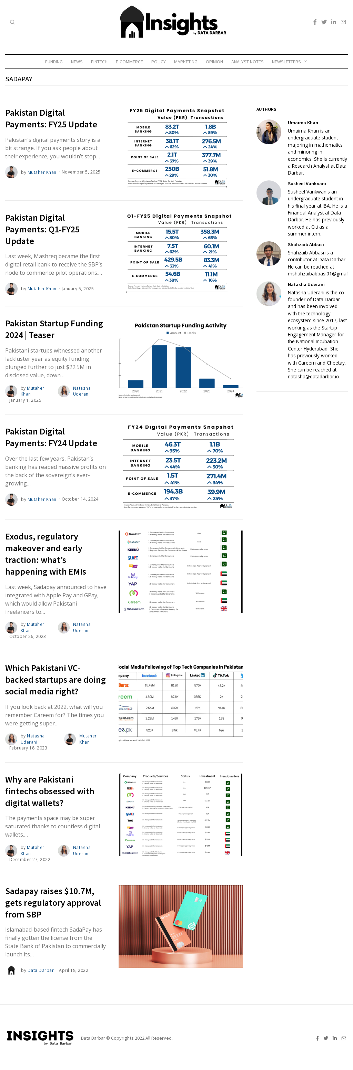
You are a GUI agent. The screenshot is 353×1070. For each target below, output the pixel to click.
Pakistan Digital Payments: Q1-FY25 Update (42, 229)
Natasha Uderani (82, 391)
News (77, 62)
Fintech (99, 62)
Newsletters (286, 62)
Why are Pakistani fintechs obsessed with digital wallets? (49, 789)
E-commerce (129, 62)
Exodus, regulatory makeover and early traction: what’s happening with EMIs (45, 553)
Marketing (186, 62)
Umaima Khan (303, 122)
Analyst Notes (247, 62)
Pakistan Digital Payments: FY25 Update (51, 118)
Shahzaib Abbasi (306, 244)
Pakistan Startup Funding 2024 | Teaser (54, 328)
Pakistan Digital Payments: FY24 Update (51, 436)
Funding (54, 62)
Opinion (214, 62)
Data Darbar (41, 969)
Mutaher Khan (42, 172)
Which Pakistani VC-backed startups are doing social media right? (55, 678)
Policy (158, 62)
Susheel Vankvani (307, 183)
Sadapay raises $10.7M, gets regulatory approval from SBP (53, 900)
